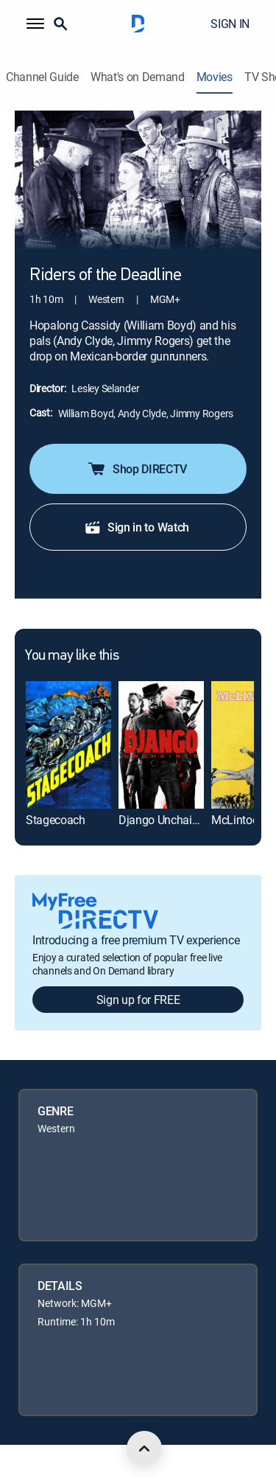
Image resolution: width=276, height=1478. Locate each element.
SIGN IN (230, 23)
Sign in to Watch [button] (136, 527)
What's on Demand (138, 77)
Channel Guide (42, 77)
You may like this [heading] (71, 656)
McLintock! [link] (238, 820)
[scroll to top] (144, 1448)
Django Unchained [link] (164, 820)
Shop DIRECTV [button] (136, 469)
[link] (68, 745)
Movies (215, 77)
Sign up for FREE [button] (138, 999)
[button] (35, 23)
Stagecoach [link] (55, 820)
